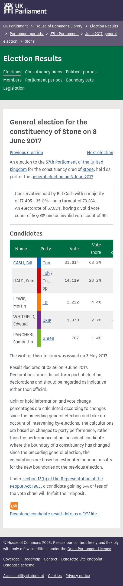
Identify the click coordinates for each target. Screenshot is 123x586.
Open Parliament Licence (89, 549)
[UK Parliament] (25, 8)
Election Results (104, 26)
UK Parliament (15, 26)
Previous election (26, 152)
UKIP (47, 320)
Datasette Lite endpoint (81, 559)
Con (46, 262)
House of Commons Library (58, 26)
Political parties (81, 71)
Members (12, 80)
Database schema (18, 565)
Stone (88, 169)
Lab (46, 273)
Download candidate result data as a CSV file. (54, 513)
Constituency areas (43, 71)
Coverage (11, 559)
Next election (100, 152)
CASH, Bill (23, 262)
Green (48, 338)
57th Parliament (64, 34)
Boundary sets (79, 80)
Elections (12, 71)
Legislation (14, 88)
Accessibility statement (23, 576)
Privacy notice (78, 576)
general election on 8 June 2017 (62, 176)
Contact (50, 559)
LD (45, 302)
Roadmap (32, 559)
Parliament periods (27, 34)
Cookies (55, 576)
